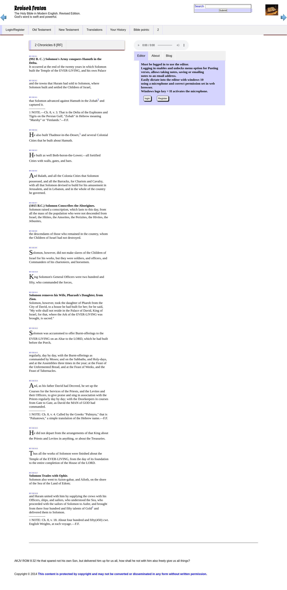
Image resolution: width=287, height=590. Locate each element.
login (147, 98)
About (156, 55)
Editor (141, 55)
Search (199, 6)
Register (162, 98)
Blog (169, 55)
